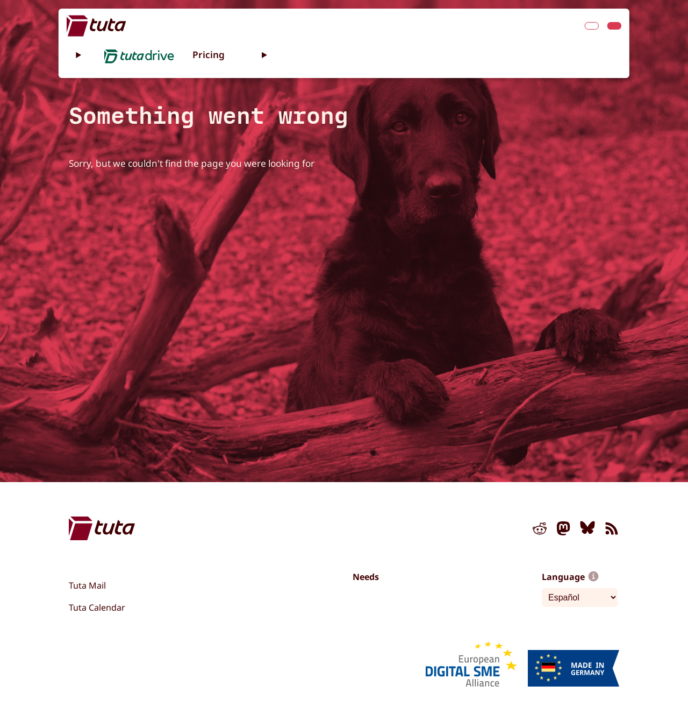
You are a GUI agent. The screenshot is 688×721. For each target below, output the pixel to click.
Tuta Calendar (97, 607)
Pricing (208, 54)
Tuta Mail (87, 585)
